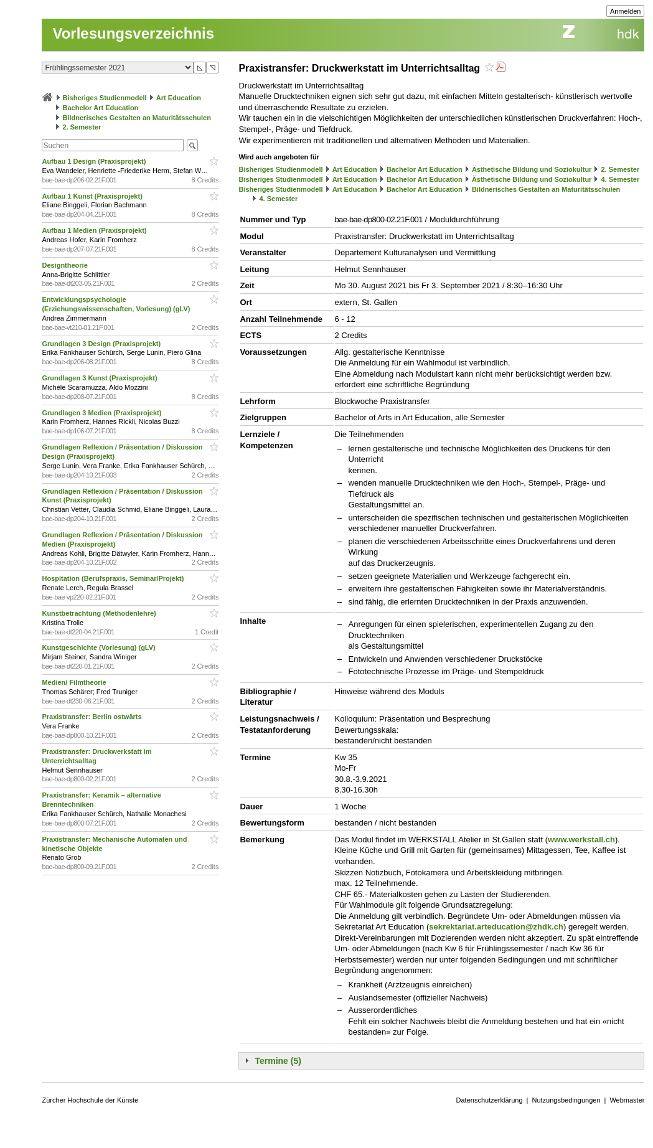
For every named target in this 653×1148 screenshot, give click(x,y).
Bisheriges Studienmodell (105, 97)
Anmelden (625, 11)
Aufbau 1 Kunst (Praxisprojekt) (93, 196)
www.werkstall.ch (581, 839)
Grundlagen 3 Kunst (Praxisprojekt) (100, 378)
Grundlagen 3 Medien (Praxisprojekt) (102, 412)
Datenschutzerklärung (489, 1100)
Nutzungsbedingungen (566, 1100)
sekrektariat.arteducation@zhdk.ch (496, 926)
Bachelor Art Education (101, 107)
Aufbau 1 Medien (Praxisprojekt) (95, 230)
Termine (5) (278, 1061)
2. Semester (82, 127)
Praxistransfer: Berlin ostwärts (92, 716)
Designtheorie (65, 265)
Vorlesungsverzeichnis (133, 33)
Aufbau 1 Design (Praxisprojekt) (95, 161)
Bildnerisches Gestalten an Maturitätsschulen (137, 117)
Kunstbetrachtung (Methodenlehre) (99, 613)
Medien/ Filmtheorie (75, 682)
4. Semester (620, 179)
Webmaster (626, 1100)
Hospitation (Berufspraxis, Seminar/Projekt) (114, 578)
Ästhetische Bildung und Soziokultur (532, 169)
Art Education (178, 97)
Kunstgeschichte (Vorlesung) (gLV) (99, 647)
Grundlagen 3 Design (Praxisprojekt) (102, 343)
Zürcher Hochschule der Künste (90, 1100)
